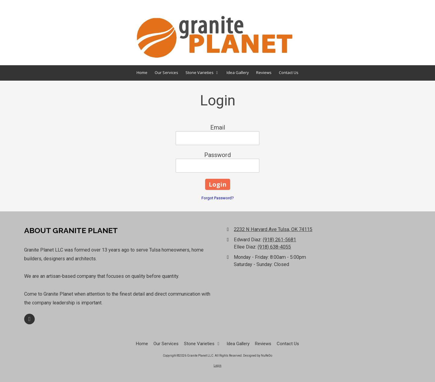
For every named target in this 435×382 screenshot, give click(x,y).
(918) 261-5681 (279, 239)
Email (217, 127)
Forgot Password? (217, 198)
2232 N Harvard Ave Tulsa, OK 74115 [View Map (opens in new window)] (273, 229)
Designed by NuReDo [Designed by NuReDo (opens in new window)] (257, 355)
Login (217, 365)
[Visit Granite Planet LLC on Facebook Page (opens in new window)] (29, 319)
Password (217, 155)
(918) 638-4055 (274, 247)
